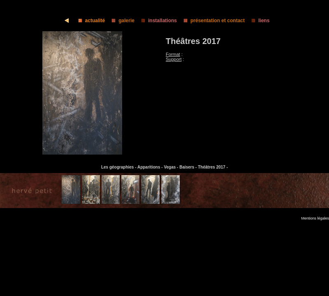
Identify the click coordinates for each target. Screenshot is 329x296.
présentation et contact (211, 20)
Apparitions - (150, 167)
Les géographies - (119, 167)
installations (156, 20)
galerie (120, 20)
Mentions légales (315, 218)
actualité (89, 20)
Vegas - (171, 167)
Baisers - (188, 167)
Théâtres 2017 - (213, 167)
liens (257, 20)
